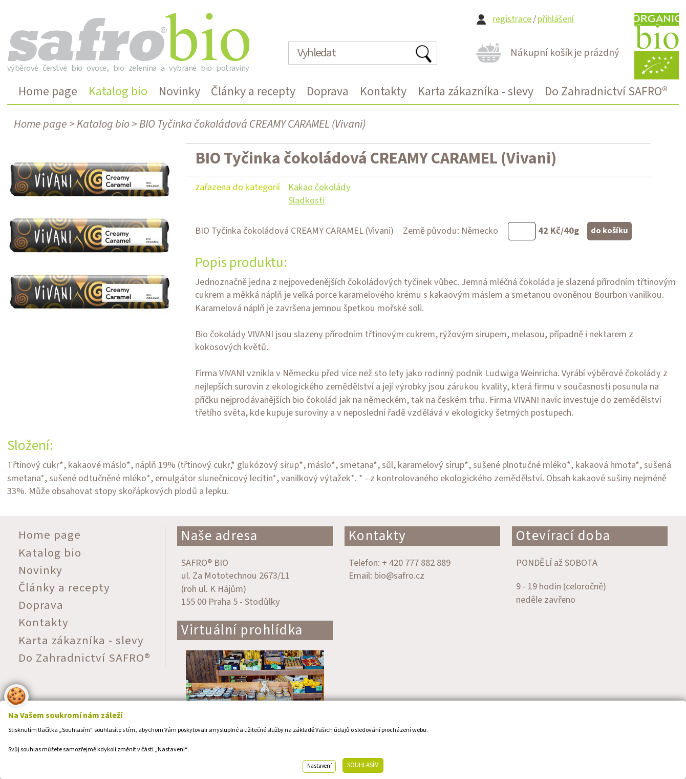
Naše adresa (219, 536)
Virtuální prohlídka (242, 630)
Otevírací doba (563, 536)
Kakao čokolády (319, 187)
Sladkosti (306, 200)
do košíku (609, 230)
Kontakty (377, 536)
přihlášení (556, 19)
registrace (511, 19)
